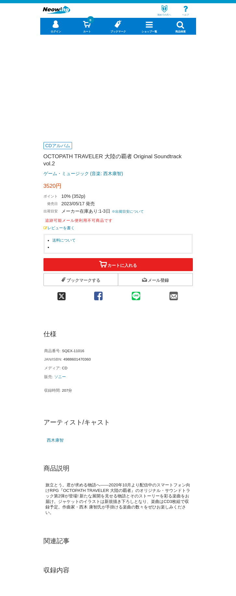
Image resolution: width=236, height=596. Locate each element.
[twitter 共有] (61, 294)
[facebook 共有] (98, 294)
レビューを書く (59, 228)
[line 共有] (136, 294)
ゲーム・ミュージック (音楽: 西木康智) (83, 173)
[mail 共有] (174, 294)
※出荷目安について (128, 211)
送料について (64, 240)
